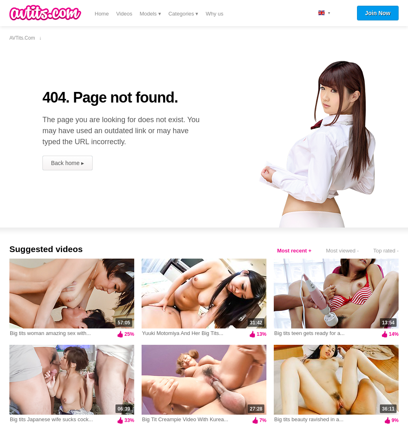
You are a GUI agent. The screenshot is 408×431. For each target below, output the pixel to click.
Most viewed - (342, 251)
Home (102, 14)
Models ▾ (150, 14)
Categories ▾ (183, 14)
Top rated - (386, 251)
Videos (124, 14)
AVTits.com (45, 12)
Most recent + (294, 251)
